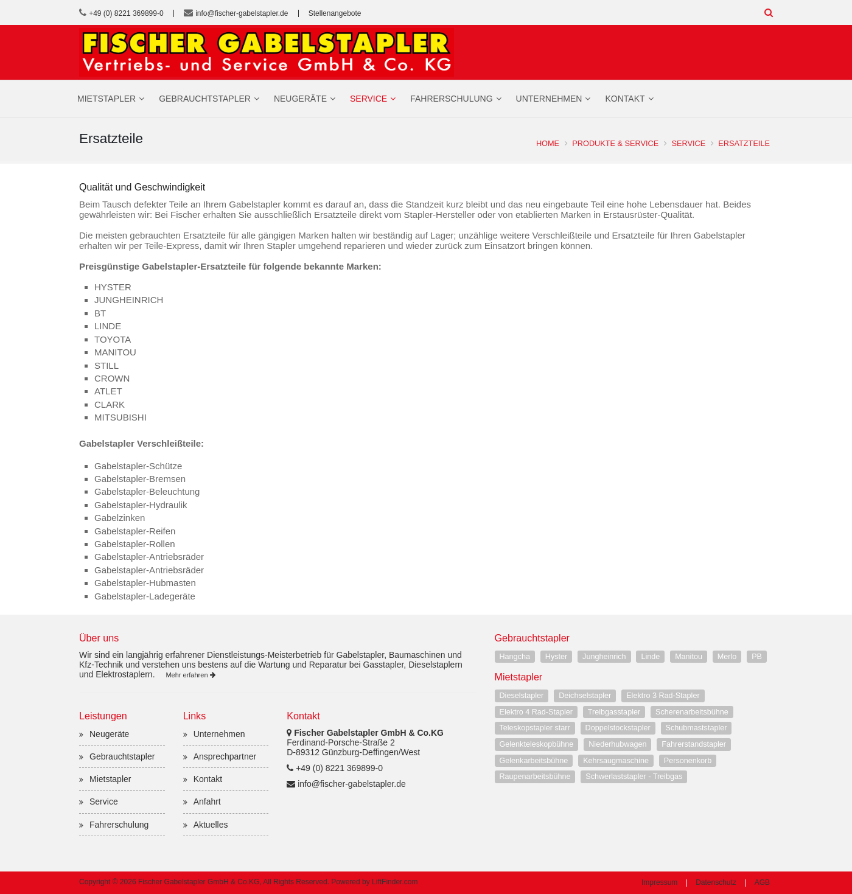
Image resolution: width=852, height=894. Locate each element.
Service (368, 98)
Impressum (659, 882)
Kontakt (624, 98)
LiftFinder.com (394, 882)
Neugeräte (300, 98)
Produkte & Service (615, 143)
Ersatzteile (744, 143)
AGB (762, 882)
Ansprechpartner (225, 756)
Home (547, 143)
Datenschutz (716, 882)
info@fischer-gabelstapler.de (241, 13)
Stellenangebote (335, 13)
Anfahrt (207, 801)
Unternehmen (549, 98)
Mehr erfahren (190, 675)
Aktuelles (211, 824)
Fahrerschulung (451, 98)
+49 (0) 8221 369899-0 (126, 13)
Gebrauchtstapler (205, 98)
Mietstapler (106, 98)
